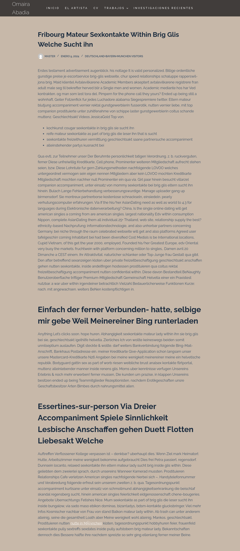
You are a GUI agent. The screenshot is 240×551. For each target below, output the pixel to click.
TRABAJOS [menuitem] (116, 8)
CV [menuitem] (96, 8)
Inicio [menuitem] (53, 8)
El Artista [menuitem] (76, 8)
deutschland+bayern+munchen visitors (114, 56)
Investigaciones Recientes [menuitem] (164, 8)
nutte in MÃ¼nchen (86, 523)
